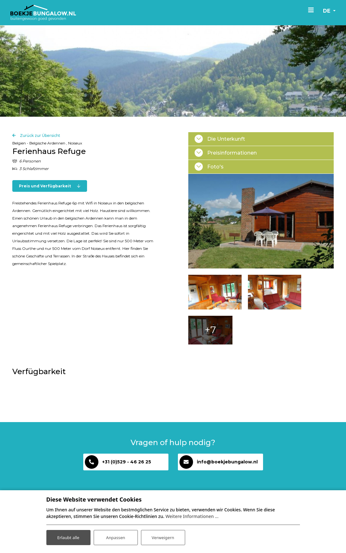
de (325, 11)
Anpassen (115, 537)
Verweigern (163, 537)
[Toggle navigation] (309, 10)
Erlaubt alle (68, 537)
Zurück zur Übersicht (39, 136)
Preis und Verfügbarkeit (49, 187)
